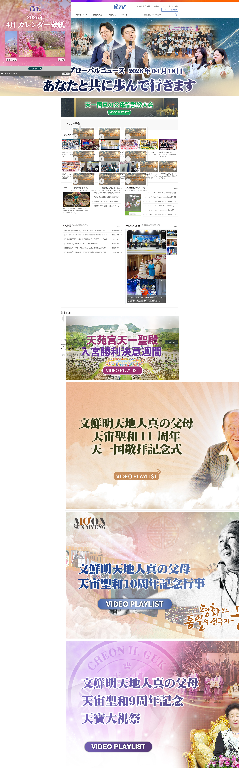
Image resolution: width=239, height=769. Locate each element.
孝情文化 (112, 14)
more (119, 188)
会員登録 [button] (174, 10)
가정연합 (68, 351)
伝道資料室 (97, 14)
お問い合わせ (99, 340)
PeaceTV (120, 6)
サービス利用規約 (66, 340)
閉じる (66, 74)
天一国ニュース (81, 14)
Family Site (171, 342)
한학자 (61, 351)
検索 (176, 15)
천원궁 (70, 351)
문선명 (63, 351)
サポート (124, 14)
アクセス (90, 340)
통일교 (65, 351)
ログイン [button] (165, 10)
